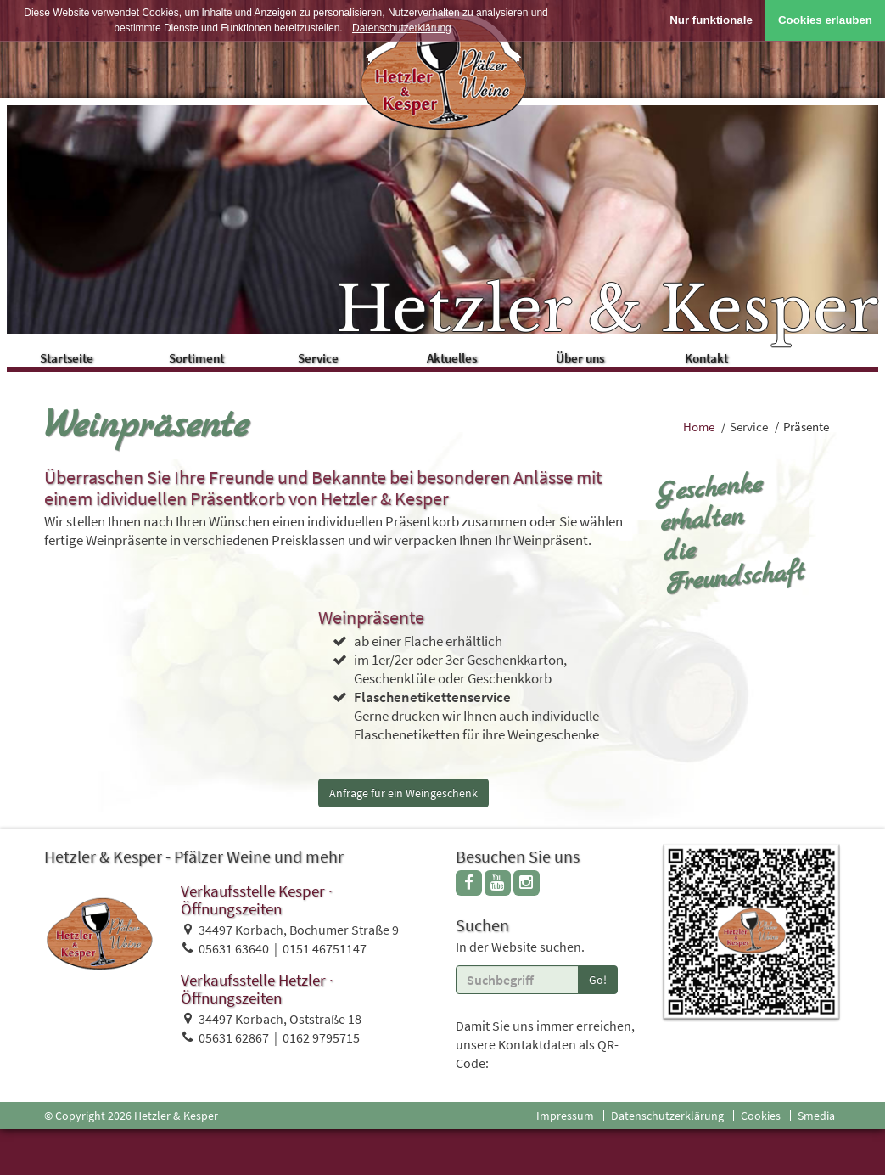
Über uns (617, 356)
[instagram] (526, 885)
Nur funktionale (711, 20)
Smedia (816, 1119)
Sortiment (226, 356)
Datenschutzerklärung (667, 1119)
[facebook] (469, 885)
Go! (598, 983)
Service (352, 356)
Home (698, 430)
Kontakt (742, 356)
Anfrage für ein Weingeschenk (403, 796)
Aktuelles (488, 356)
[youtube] (498, 885)
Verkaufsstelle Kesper (253, 894)
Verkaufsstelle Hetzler (253, 983)
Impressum (565, 1119)
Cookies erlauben (825, 20)
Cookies (761, 1119)
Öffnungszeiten (231, 912)
